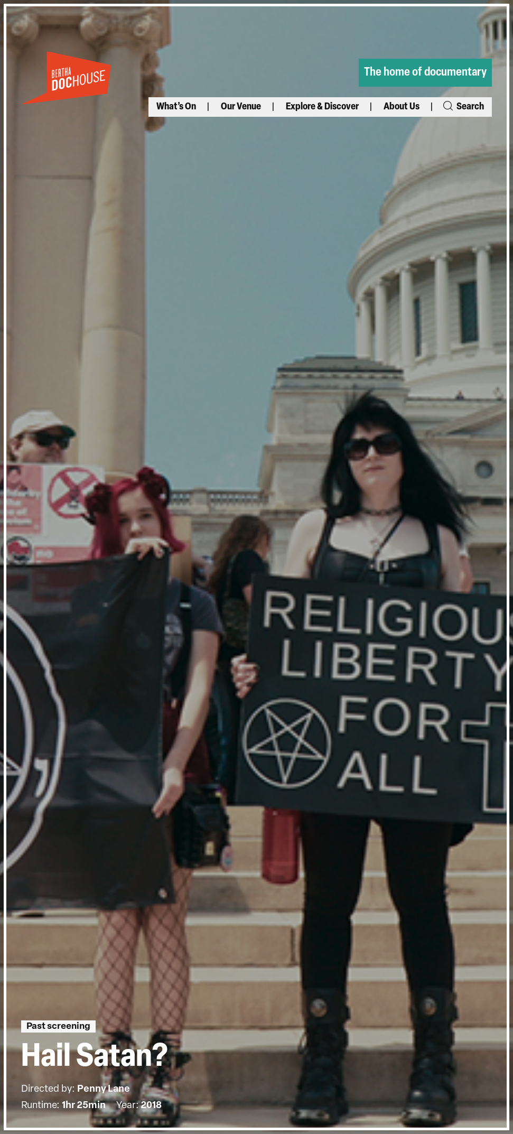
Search (463, 107)
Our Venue (241, 107)
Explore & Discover (322, 107)
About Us (401, 107)
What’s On (176, 107)
